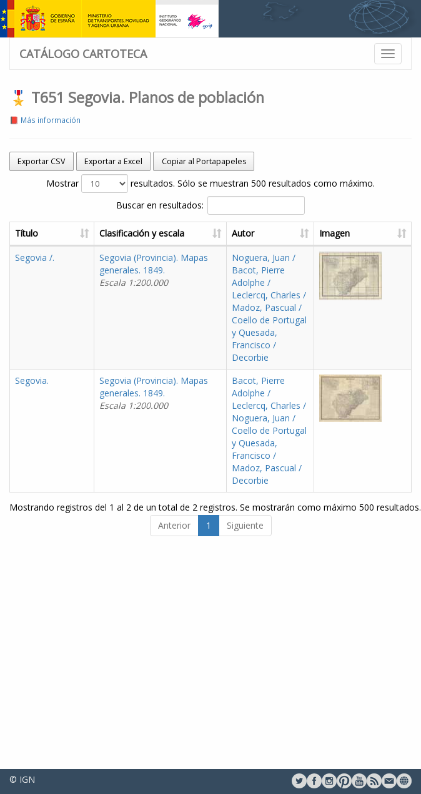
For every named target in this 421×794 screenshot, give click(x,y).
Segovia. (32, 380)
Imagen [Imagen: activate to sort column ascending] (334, 233)
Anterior (174, 525)
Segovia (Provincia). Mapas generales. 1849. (153, 270)
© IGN (22, 779)
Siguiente (245, 525)
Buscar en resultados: (210, 205)
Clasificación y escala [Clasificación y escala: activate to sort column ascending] (141, 233)
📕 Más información (45, 120)
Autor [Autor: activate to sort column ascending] (243, 233)
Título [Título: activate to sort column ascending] (26, 233)
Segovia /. (34, 257)
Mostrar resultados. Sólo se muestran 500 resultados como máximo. (210, 183)
